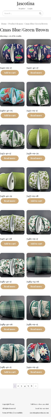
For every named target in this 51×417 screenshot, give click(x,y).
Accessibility (18, 413)
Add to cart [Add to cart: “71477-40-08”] (10, 243)
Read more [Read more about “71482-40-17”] (9, 286)
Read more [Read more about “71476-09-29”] (36, 158)
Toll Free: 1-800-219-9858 (40, 404)
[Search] (40, 13)
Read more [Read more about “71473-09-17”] (36, 115)
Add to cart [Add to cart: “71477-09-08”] (36, 200)
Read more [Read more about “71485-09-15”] (36, 329)
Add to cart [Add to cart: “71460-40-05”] (10, 115)
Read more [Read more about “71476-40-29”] (9, 200)
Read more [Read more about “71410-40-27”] (36, 72)
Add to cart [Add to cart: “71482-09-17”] (36, 243)
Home (4, 23)
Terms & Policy (7, 413)
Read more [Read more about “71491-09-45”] (36, 372)
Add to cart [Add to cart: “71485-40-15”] (10, 372)
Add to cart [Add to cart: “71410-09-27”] (10, 72)
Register (22, 8)
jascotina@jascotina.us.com (39, 413)
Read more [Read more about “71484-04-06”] (36, 286)
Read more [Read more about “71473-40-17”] (9, 158)
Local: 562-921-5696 (42, 408)
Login (30, 8)
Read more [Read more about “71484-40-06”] (9, 329)
